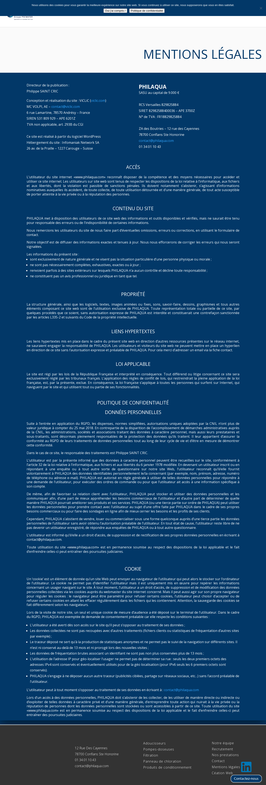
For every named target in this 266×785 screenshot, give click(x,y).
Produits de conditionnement (167, 767)
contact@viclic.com (65, 106)
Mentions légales (226, 767)
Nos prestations (225, 755)
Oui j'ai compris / (115, 10)
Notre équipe (144, 14)
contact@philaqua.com (156, 140)
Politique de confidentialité (147, 10)
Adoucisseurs (154, 743)
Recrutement (225, 14)
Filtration (150, 755)
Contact (251, 14)
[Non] (261, 8)
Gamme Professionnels (183, 14)
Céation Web (222, 773)
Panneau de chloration (162, 761)
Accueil (120, 14)
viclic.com (98, 100)
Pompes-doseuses (158, 749)
